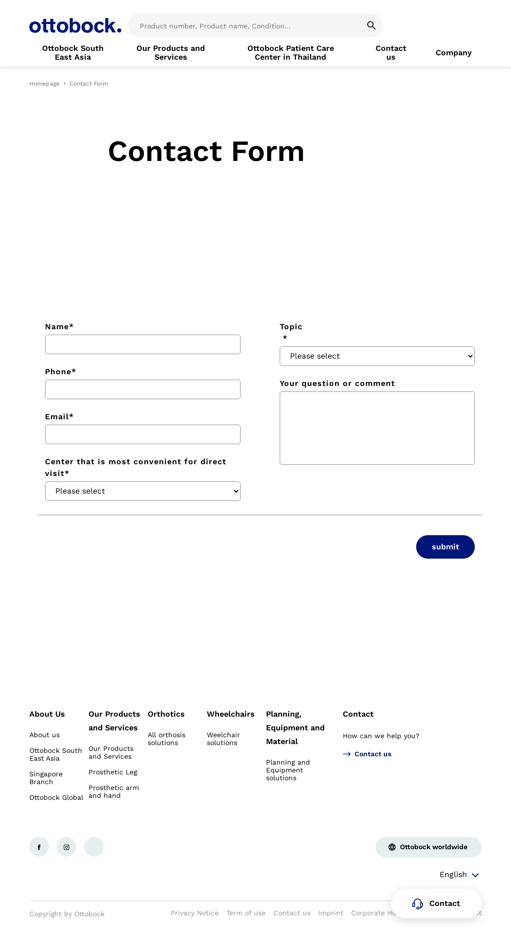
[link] (72, 53)
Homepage (44, 83)
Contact (358, 714)
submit (445, 546)
